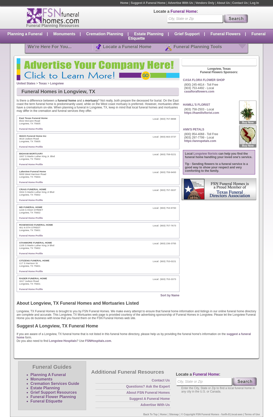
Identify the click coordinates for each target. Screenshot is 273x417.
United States (26, 83)
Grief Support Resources (54, 392)
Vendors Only (204, 3)
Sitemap (174, 414)
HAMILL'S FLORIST (196, 104)
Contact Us (240, 3)
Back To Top (150, 414)
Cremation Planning (104, 34)
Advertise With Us (180, 3)
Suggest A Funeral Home (148, 3)
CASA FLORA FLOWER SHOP (204, 80)
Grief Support (187, 34)
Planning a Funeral (24, 34)
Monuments (64, 34)
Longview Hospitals (63, 341)
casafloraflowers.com (199, 91)
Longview (57, 83)
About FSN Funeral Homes (148, 392)
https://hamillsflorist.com (201, 113)
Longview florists (205, 153)
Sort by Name (169, 295)
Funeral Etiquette (47, 401)
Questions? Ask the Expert (148, 386)
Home (124, 3)
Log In (254, 3)
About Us (223, 3)
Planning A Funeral (48, 375)
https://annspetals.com (200, 141)
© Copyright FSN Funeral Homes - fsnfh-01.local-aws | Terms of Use (220, 414)
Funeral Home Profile (31, 128)
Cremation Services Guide (55, 384)
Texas (43, 83)
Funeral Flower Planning (53, 397)
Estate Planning (149, 34)
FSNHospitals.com (98, 341)
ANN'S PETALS (193, 129)
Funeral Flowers (226, 34)
